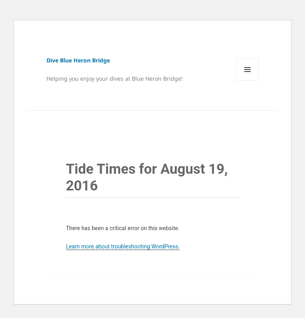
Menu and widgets (248, 80)
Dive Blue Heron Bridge (78, 60)
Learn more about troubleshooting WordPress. (123, 246)
